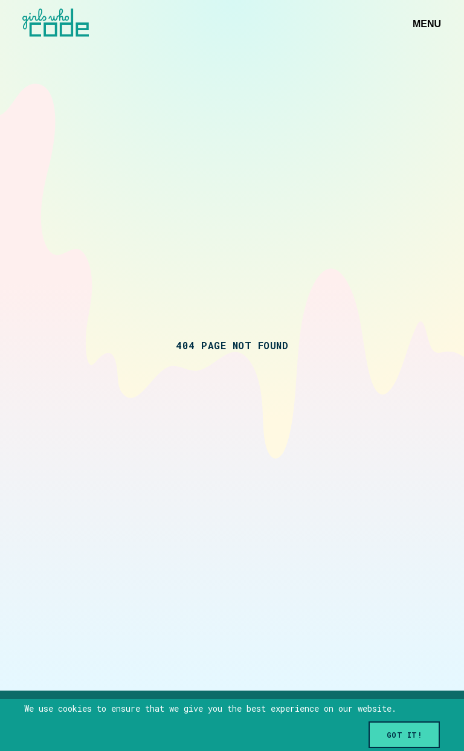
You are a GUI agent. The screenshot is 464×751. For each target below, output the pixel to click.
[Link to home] (55, 24)
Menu (427, 24)
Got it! (404, 735)
